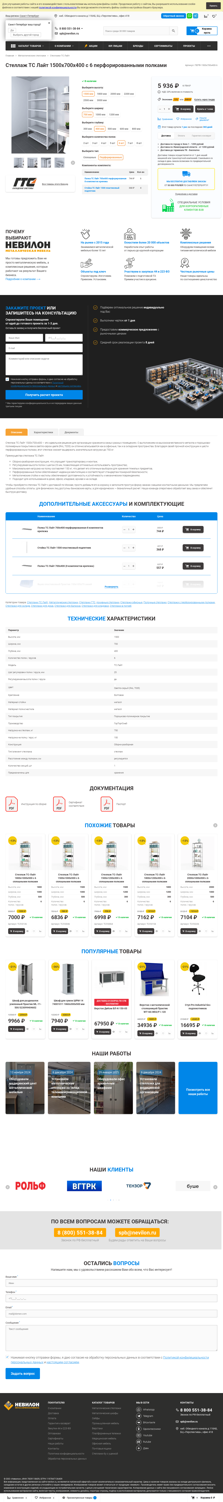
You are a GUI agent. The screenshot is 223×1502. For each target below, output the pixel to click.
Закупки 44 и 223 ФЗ (59, 1428)
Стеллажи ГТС (87, 602)
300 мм (87, 128)
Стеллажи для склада (18, 605)
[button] (73, 163)
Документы (71, 432)
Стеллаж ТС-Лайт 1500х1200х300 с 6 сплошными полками (111, 878)
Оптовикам (54, 1433)
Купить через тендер (204, 99)
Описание (16, 432)
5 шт (112, 143)
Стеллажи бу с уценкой (105, 1453)
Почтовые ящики (101, 1448)
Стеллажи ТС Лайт (37, 602)
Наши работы (56, 1443)
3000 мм (102, 100)
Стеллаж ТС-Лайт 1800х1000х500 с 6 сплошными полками (25, 878)
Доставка (53, 1413)
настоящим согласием (69, 385)
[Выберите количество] (129, 529)
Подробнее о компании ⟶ (23, 279)
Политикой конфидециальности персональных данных (37, 384)
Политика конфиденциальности (66, 1453)
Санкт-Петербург (29, 15)
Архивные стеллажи (107, 602)
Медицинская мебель (104, 1438)
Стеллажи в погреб (120, 605)
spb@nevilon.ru (69, 33)
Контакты (53, 1448)
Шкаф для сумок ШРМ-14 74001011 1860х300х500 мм (68, 1002)
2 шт (86, 143)
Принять (213, 5)
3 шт (94, 143)
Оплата (52, 1418)
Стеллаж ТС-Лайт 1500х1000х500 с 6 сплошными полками (68, 878)
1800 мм (102, 93)
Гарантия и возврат (59, 1423)
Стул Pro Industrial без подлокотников (197, 1006)
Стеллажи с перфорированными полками (191, 602)
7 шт (130, 143)
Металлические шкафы (105, 1413)
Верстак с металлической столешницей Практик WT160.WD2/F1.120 (155, 1008)
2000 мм (115, 93)
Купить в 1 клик (205, 109)
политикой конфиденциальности (58, 7)
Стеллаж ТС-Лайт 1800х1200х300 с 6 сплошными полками (154, 878)
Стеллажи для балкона (68, 605)
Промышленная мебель (105, 1423)
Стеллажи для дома (42, 605)
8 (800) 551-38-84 (80, 1232)
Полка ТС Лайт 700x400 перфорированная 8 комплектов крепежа (105, 180)
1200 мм (114, 114)
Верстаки (97, 1428)
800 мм (136, 128)
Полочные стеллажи (155, 602)
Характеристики (43, 432)
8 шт (139, 143)
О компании (54, 1408)
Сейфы (96, 1418)
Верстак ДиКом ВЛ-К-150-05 (110, 1008)
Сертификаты (55, 1438)
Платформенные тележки (106, 1433)
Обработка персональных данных (67, 1458)
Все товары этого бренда (55, 184)
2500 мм (88, 100)
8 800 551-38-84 (69, 28)
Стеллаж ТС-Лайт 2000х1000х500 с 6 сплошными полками (197, 878)
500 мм (112, 128)
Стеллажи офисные (131, 602)
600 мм (124, 128)
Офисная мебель (101, 1443)
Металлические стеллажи (63, 602)
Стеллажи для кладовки (95, 605)
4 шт (103, 143)
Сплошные (89, 157)
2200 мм (129, 93)
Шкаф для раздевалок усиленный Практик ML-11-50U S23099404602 (25, 1004)
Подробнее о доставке (186, 193)
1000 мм (100, 114)
